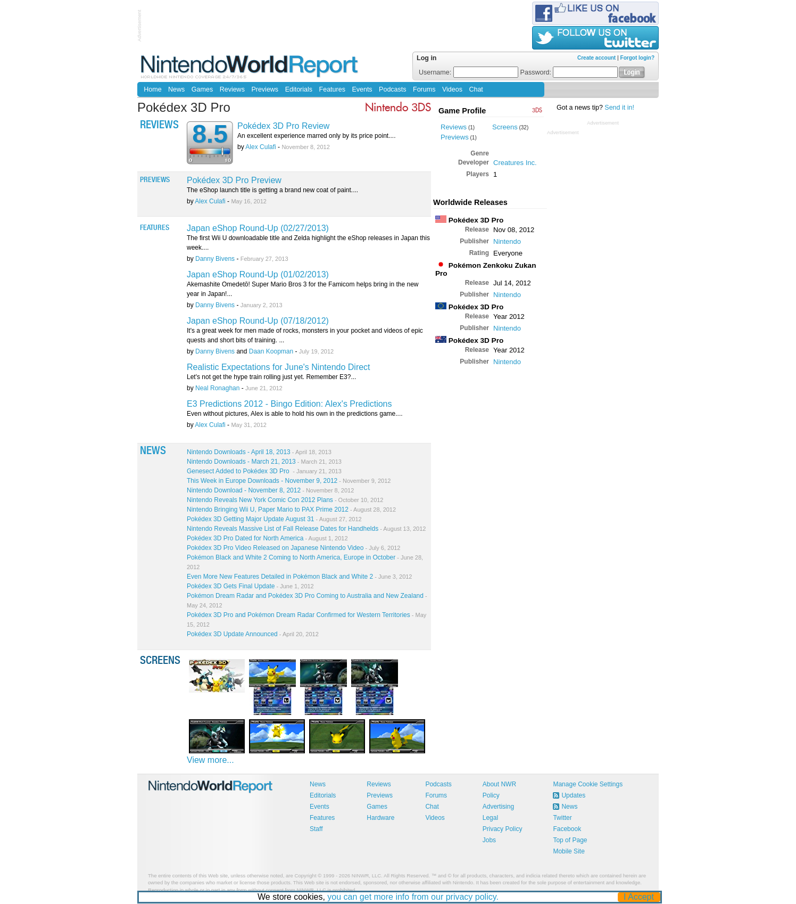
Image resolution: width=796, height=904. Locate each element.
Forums (424, 89)
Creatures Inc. (515, 163)
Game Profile (462, 110)
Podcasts (392, 89)
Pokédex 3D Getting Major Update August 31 (274, 519)
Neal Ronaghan (217, 388)
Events (362, 89)
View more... (210, 760)
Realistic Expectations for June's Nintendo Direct (278, 367)
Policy (491, 795)
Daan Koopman (271, 351)
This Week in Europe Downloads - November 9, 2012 (289, 480)
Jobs (489, 840)
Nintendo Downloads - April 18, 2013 (259, 452)
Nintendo (507, 241)
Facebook (567, 829)
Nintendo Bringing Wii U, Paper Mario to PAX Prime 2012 (291, 509)
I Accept (639, 896)
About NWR (499, 784)
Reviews (232, 89)
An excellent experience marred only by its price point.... (316, 135)
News (176, 89)
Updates (573, 795)
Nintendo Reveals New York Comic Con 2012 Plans (285, 500)
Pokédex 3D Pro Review (283, 125)
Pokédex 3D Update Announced (253, 634)
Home (152, 89)
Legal (490, 817)
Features (332, 89)
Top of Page (570, 840)
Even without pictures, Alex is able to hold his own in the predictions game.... (295, 413)
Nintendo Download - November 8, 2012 (270, 490)
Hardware (380, 817)
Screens (505, 127)
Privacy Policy (503, 829)
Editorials (298, 89)
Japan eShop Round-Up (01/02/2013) (258, 274)
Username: (468, 72)
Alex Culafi (260, 147)
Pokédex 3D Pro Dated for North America (267, 538)
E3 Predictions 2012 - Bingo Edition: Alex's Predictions (289, 403)
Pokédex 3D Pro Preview (234, 180)
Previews (264, 89)
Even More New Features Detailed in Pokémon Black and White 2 (299, 576)
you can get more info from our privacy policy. (413, 896)
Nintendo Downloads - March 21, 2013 (264, 461)
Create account (596, 58)
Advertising (498, 806)
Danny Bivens (215, 258)
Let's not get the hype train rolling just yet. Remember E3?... (271, 377)
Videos (452, 89)
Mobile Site (568, 851)
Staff (316, 829)
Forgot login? (637, 58)
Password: (569, 72)
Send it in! (619, 107)
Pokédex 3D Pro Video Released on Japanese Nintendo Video (293, 548)
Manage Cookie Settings (588, 784)
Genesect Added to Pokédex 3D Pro (264, 471)
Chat (476, 89)
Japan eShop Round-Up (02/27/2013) (258, 228)
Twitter (562, 817)
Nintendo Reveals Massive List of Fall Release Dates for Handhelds (306, 528)
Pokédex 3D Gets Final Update (250, 586)
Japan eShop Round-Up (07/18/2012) (258, 320)
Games (202, 89)
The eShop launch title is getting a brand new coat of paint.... (272, 190)
